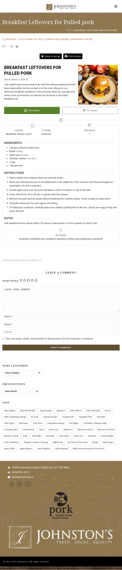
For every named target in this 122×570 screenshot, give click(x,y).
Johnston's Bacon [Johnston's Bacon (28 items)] (85, 433)
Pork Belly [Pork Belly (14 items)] (36, 440)
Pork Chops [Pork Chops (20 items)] (64, 440)
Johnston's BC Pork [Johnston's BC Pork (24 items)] (106, 433)
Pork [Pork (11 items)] (25, 440)
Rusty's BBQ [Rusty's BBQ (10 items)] (9, 452)
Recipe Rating (10, 280)
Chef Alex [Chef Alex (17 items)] (101, 421)
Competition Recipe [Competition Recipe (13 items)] (55, 427)
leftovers (24, 260)
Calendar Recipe (10, 260)
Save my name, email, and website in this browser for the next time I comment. (50, 342)
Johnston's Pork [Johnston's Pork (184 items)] (11, 440)
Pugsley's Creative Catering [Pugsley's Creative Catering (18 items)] (36, 446)
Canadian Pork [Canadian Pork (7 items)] (85, 421)
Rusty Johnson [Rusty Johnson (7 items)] (26, 452)
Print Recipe (73, 56)
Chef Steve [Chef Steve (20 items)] (37, 427)
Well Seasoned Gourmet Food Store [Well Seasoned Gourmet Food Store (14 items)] (88, 452)
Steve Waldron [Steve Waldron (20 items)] (43, 452)
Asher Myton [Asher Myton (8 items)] (75, 414)
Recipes (65, 39)
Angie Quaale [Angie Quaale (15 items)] (46, 414)
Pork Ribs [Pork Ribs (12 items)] (92, 440)
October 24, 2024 (34, 39)
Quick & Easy (53, 39)
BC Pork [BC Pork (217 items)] (34, 421)
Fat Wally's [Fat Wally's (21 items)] (74, 427)
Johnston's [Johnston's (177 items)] (68, 433)
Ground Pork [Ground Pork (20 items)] (28, 433)
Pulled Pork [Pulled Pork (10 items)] (58, 446)
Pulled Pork (35, 260)
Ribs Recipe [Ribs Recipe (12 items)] (108, 446)
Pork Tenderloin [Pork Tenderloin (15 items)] (11, 446)
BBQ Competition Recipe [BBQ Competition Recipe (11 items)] (15, 421)
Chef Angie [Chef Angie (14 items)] (9, 427)
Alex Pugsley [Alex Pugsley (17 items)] (9, 414)
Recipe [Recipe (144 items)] (95, 446)
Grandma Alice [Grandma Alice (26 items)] (11, 433)
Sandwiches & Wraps (82, 39)
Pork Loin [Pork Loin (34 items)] (78, 440)
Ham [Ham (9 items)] (41, 433)
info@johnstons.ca (23, 480)
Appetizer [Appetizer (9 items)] (60, 414)
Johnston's (11, 39)
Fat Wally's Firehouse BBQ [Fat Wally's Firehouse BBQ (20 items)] (95, 427)
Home (69, 30)
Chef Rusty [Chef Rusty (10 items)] (23, 427)
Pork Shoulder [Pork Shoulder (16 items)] (107, 440)
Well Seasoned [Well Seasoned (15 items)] (61, 452)
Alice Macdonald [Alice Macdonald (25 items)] (27, 414)
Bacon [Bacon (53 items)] (108, 414)
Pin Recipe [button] (90, 110)
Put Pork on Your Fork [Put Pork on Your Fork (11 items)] (78, 446)
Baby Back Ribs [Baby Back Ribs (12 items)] (93, 414)
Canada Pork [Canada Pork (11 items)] (68, 421)
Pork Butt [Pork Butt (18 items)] (50, 440)
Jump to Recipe (50, 56)
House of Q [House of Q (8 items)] (54, 433)
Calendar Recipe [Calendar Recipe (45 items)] (50, 421)
